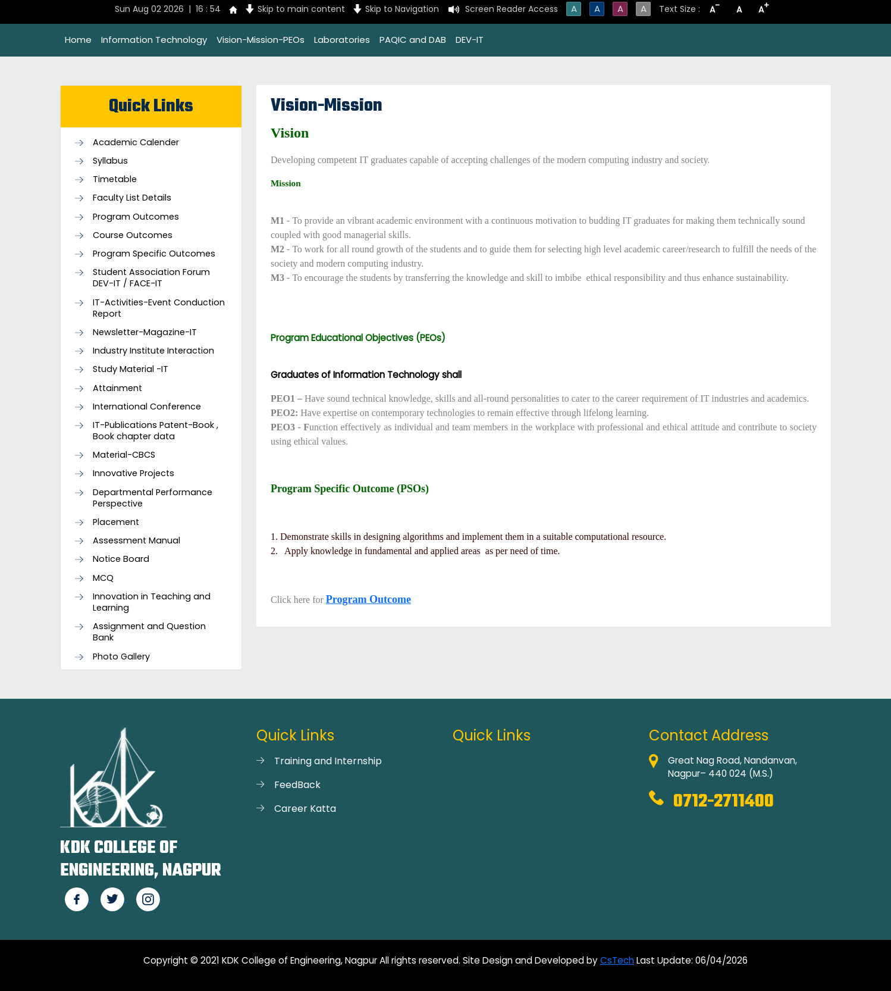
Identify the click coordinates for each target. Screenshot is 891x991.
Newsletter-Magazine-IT (145, 332)
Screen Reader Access (511, 9)
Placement (116, 522)
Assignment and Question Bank (149, 632)
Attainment (117, 388)
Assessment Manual (136, 540)
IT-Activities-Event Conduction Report (159, 308)
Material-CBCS (124, 455)
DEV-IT (470, 39)
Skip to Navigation (402, 9)
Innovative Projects (133, 473)
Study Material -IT (130, 369)
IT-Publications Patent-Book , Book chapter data (155, 431)
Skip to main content (301, 9)
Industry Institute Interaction (153, 351)
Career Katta (305, 808)
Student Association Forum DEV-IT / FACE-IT (151, 278)
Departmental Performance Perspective (152, 498)
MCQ (103, 578)
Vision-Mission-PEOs (261, 39)
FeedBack (297, 785)
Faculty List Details (132, 198)
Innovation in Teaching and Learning (152, 602)
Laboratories (342, 39)
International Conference (147, 406)
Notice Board (121, 559)
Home (78, 39)
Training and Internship (328, 761)
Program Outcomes (136, 217)
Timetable (115, 179)
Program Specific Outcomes (154, 254)
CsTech (617, 960)
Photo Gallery (121, 656)
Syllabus (110, 161)
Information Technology (154, 39)
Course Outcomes (132, 235)
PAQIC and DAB (412, 39)
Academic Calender (136, 142)
